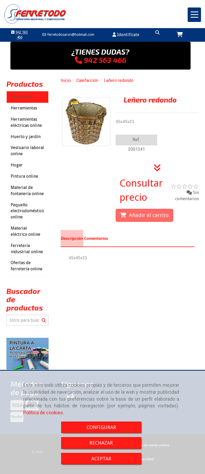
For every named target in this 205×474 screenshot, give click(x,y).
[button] (126, 35)
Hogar (17, 165)
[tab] (72, 238)
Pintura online (24, 176)
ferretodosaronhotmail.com (70, 34)
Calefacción (22, 96)
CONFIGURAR (101, 427)
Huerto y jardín (26, 136)
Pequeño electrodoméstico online (27, 211)
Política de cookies (43, 412)
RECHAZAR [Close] (101, 443)
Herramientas (24, 108)
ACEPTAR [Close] (101, 458)
